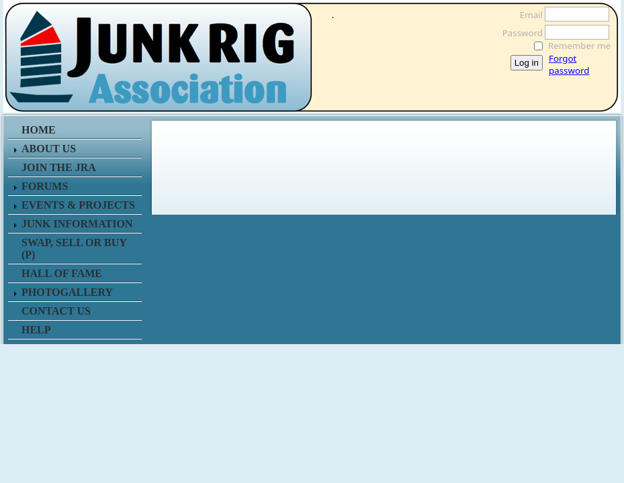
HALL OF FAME (61, 273)
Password (519, 33)
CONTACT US (56, 311)
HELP (36, 329)
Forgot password (569, 64)
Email (527, 15)
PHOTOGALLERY (67, 292)
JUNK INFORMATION (76, 223)
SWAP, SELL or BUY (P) (73, 248)
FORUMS (44, 186)
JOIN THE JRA (58, 167)
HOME (38, 130)
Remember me (579, 46)
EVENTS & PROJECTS (78, 205)
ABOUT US (48, 148)
